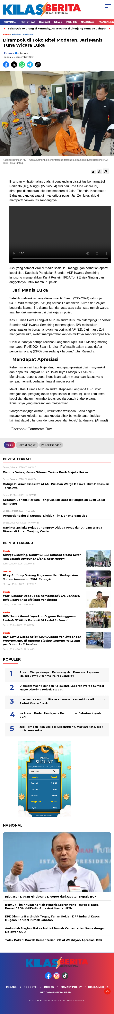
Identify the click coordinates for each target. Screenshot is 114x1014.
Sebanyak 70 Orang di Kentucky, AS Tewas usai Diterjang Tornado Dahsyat (57, 28)
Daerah (44, 21)
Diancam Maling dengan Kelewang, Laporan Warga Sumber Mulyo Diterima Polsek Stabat (62, 687)
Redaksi (11, 987)
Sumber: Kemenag (44, 815)
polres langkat (27, 444)
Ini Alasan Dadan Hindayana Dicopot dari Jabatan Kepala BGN (60, 715)
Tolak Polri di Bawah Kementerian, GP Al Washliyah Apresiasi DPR (53, 940)
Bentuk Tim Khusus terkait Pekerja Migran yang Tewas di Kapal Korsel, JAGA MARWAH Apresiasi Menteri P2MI (52, 906)
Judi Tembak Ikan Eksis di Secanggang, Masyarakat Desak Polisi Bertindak (61, 728)
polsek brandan (51, 444)
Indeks (49, 987)
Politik (71, 21)
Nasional (87, 21)
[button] (93, 172)
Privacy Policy (71, 987)
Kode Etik (31, 987)
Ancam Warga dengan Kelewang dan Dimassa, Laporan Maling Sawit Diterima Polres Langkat (59, 674)
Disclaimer (96, 987)
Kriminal (10, 21)
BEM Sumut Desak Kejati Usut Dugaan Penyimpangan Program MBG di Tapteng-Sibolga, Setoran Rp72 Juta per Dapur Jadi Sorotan (42, 640)
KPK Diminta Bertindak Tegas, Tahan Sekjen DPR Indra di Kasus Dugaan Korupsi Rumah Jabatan (52, 918)
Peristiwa (28, 21)
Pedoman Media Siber (55, 992)
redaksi (9, 53)
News (58, 21)
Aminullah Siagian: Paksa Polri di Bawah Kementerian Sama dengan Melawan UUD (55, 930)
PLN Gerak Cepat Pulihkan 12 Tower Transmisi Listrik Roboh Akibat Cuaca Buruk (62, 701)
